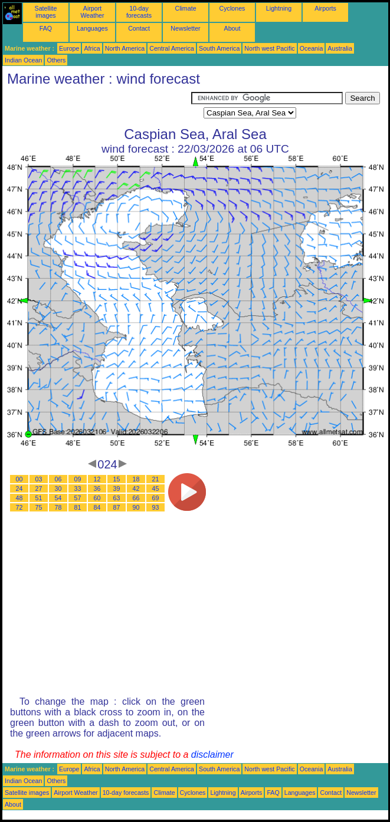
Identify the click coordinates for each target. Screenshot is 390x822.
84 (97, 507)
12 (97, 479)
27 (38, 488)
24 (19, 488)
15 (116, 479)
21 (155, 479)
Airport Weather (92, 12)
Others (56, 60)
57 (77, 497)
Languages (92, 28)
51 (38, 497)
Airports (325, 8)
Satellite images (46, 12)
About (232, 28)
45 (155, 488)
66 (136, 497)
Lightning (278, 8)
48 (19, 497)
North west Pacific (269, 48)
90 (136, 507)
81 (77, 507)
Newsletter (185, 28)
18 (136, 479)
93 (155, 507)
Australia (339, 48)
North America (125, 48)
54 (58, 497)
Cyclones (232, 8)
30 (58, 488)
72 (19, 507)
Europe (69, 48)
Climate (185, 8)
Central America (171, 48)
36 (97, 488)
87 (116, 507)
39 (116, 488)
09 (77, 479)
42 (136, 488)
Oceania (311, 48)
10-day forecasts (139, 12)
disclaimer (212, 755)
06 (58, 479)
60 (97, 497)
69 (155, 497)
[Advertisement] (96, 106)
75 (38, 507)
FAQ (46, 28)
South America (219, 48)
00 (19, 479)
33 (77, 488)
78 (58, 507)
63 (116, 497)
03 (38, 479)
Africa (92, 48)
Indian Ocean (23, 60)
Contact (139, 28)
